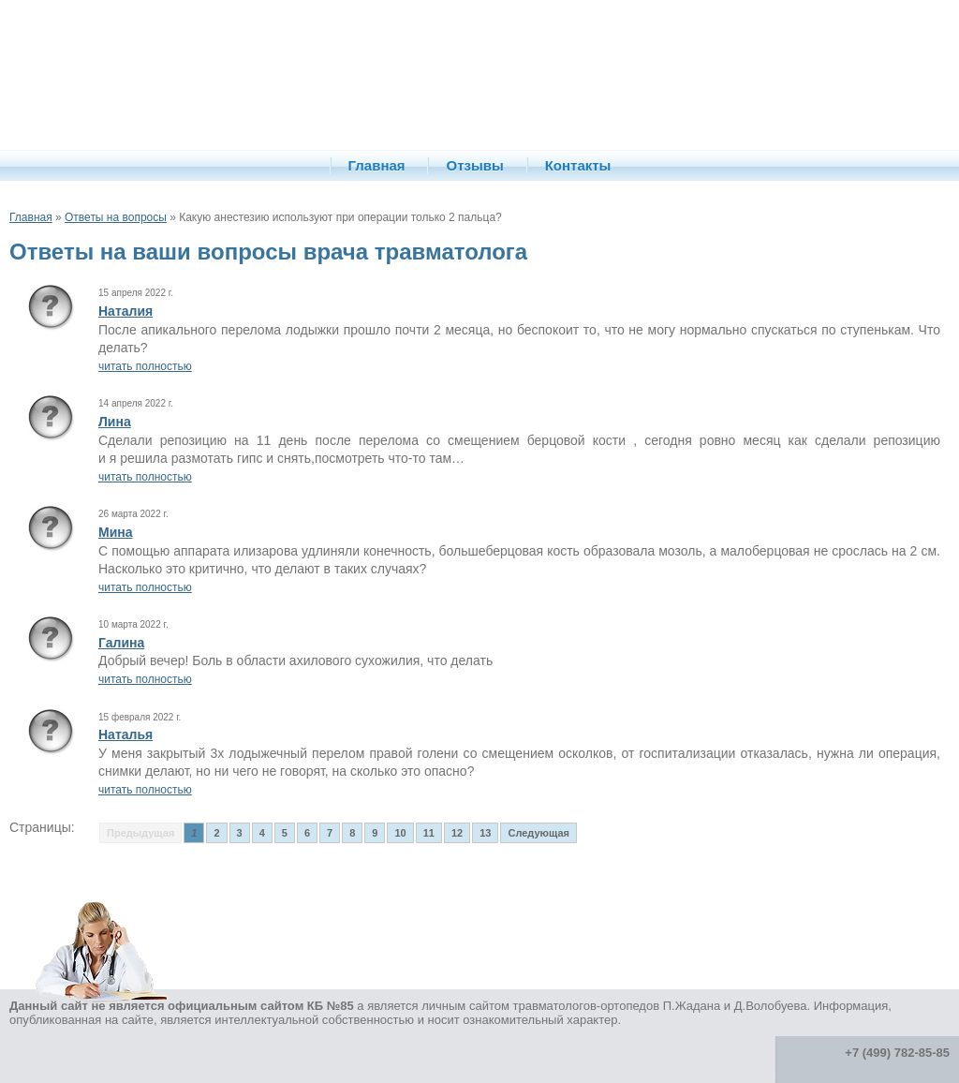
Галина (121, 642)
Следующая (538, 832)
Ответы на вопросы (116, 217)
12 (457, 832)
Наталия (125, 311)
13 (485, 832)
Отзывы (474, 165)
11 (429, 832)
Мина (115, 532)
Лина (114, 421)
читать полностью (145, 366)
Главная (377, 165)
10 (400, 832)
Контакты (578, 165)
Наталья (125, 734)
